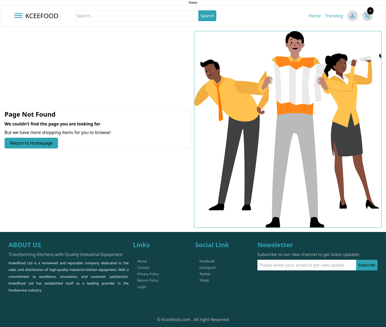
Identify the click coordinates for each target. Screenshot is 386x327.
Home (314, 16)
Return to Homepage (31, 143)
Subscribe (366, 264)
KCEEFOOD (42, 15)
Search (207, 16)
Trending (334, 16)
